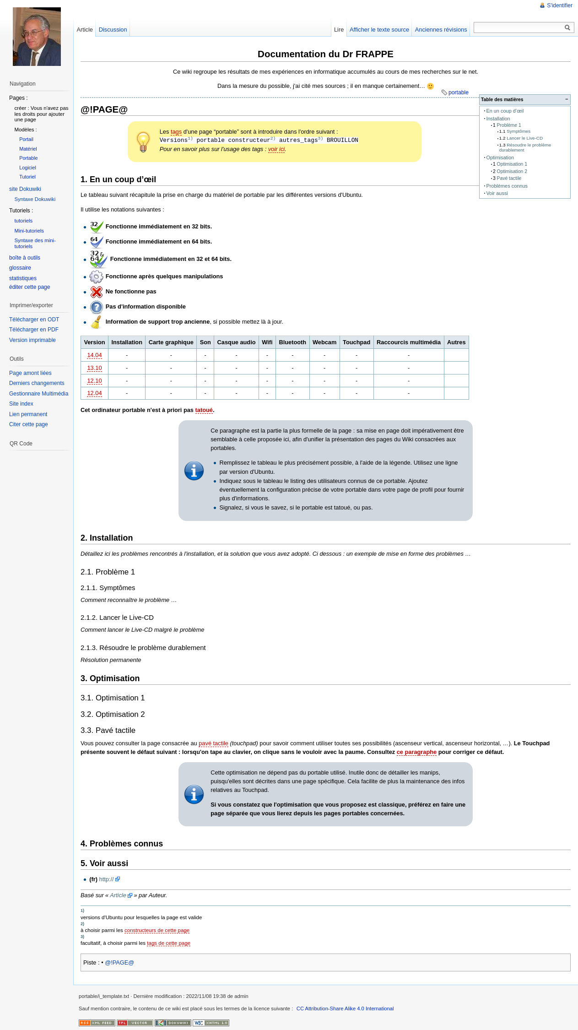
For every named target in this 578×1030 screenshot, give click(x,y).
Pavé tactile (509, 178)
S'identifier (560, 5)
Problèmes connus (507, 186)
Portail (26, 139)
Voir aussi (497, 193)
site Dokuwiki (25, 189)
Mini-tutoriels (29, 230)
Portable (28, 158)
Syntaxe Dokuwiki (34, 199)
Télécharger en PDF (34, 329)
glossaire (20, 268)
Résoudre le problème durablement (525, 147)
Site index (21, 404)
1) (190, 138)
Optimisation (500, 157)
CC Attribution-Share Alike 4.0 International (345, 1008)
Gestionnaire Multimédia (38, 393)
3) (321, 138)
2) (273, 138)
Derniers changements (37, 383)
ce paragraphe (417, 751)
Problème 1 (509, 125)
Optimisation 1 (512, 164)
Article (118, 895)
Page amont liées (30, 373)
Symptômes (518, 131)
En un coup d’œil (505, 111)
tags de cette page (168, 943)
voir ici (276, 149)
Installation (498, 118)
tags (176, 131)
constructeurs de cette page (156, 930)
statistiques (23, 278)
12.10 (94, 380)
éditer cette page (29, 287)
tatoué (204, 410)
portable (458, 92)
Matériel (28, 149)
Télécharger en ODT (34, 319)
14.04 (94, 355)
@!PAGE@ (119, 962)
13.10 (94, 367)
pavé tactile (213, 743)
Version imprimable (32, 340)
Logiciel (27, 167)
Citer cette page (28, 424)
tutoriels (23, 220)
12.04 (94, 393)
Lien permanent (28, 414)
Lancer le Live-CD (525, 138)
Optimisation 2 (512, 171)
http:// (106, 879)
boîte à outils (24, 258)
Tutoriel (27, 176)
